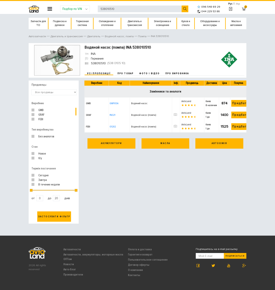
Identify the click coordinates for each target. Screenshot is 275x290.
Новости (68, 264)
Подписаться (235, 256)
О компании (135, 270)
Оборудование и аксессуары (210, 23)
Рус (230, 3)
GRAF (41, 115)
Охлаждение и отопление (107, 23)
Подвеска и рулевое (59, 23)
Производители (73, 274)
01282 (113, 126)
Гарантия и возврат (140, 254)
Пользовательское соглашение (148, 259)
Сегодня (43, 175)
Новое (42, 153)
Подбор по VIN (75, 9)
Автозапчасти (72, 249)
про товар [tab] (125, 73)
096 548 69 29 (208, 6)
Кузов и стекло (185, 23)
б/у (40, 158)
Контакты (134, 275)
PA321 (112, 115)
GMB (41, 110)
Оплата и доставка (140, 249)
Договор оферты (138, 265)
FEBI (40, 119)
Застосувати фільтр (54, 216)
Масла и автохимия (236, 23)
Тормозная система (82, 23)
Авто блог (69, 269)
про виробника (177, 73)
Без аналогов (46, 136)
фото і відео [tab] (149, 73)
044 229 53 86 (208, 11)
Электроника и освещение (162, 23)
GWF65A (114, 103)
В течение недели (49, 184)
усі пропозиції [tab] (99, 73)
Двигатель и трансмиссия (134, 23)
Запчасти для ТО (38, 23)
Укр (238, 3)
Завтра (42, 180)
